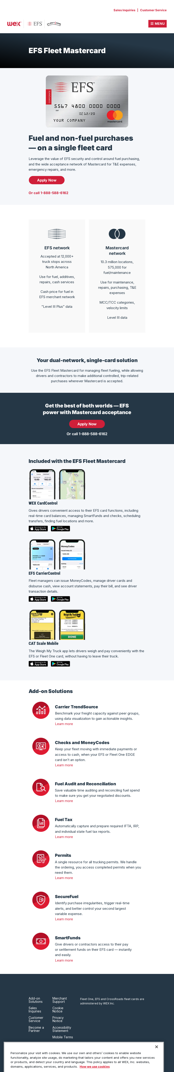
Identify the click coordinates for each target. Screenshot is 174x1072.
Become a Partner (36, 1029)
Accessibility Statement (61, 1029)
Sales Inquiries (124, 10)
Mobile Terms (62, 1037)
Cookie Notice (57, 1009)
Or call (48, 193)
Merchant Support (59, 1000)
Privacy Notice (58, 1019)
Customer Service (153, 10)
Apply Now (46, 180)
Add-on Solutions (36, 1000)
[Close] (157, 1054)
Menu (160, 23)
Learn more (64, 724)
